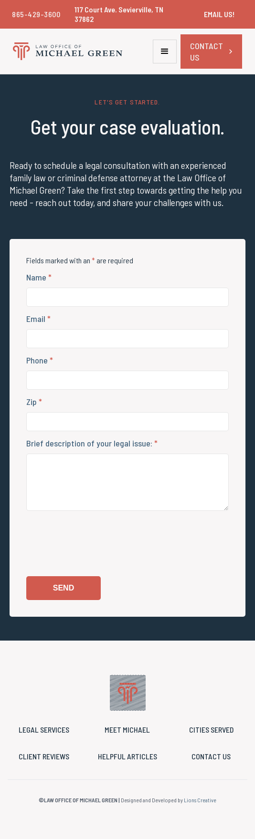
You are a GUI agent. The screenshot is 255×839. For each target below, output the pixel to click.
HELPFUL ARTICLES (127, 756)
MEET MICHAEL (127, 729)
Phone (39, 360)
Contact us (211, 756)
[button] (165, 51)
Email (38, 318)
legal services (44, 729)
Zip (34, 401)
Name (39, 277)
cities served (211, 729)
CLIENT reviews (44, 756)
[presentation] (98, 548)
